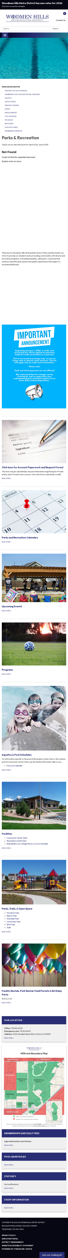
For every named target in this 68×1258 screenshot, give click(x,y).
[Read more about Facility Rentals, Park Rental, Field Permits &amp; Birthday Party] (34, 974)
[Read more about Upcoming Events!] (34, 583)
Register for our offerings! (16, 91)
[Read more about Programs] (34, 649)
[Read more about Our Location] (34, 1029)
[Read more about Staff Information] (34, 1204)
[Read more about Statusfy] (34, 1182)
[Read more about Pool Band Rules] (34, 1161)
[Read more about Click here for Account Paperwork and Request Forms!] (34, 449)
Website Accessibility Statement (17, 1245)
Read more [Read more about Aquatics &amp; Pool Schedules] (6, 770)
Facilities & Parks (11, 127)
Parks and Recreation (11, 87)
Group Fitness (10, 102)
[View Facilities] (34, 809)
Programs (9, 120)
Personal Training (12, 105)
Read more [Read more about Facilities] (6, 848)
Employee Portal (10, 1239)
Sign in (29, 1249)
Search (55, 29)
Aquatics (8, 98)
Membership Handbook (13, 131)
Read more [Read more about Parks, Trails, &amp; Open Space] (6, 932)
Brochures (9, 124)
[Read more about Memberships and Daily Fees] (34, 1097)
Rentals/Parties (11, 113)
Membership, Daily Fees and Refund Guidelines (22, 94)
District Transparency (13, 1242)
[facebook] (64, 14)
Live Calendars (10, 116)
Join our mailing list (52, 1254)
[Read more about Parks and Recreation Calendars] (34, 516)
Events (7, 109)
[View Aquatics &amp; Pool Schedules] (34, 724)
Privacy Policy (9, 1235)
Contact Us (60, 20)
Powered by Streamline (13, 1249)
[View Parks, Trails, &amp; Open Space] (34, 885)
